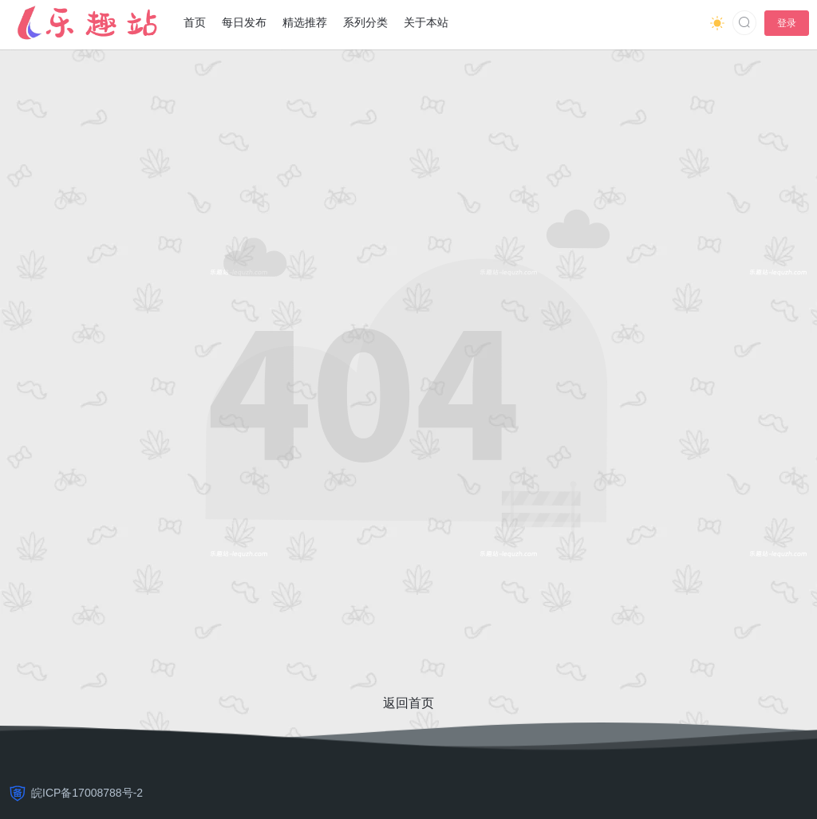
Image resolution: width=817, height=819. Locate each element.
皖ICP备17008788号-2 (87, 792)
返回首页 (408, 703)
